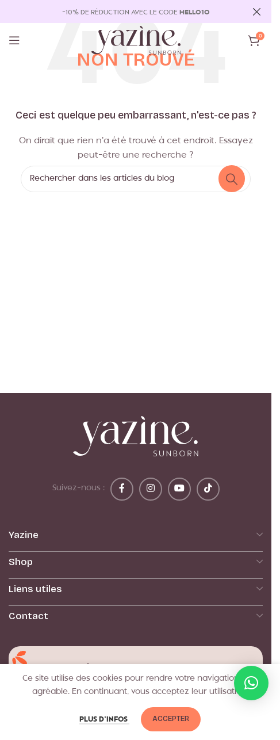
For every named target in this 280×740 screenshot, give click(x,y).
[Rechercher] (136, 179)
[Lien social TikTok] (208, 489)
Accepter (170, 718)
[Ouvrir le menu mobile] (14, 40)
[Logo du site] (136, 40)
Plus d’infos (104, 719)
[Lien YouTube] (179, 489)
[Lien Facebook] (121, 489)
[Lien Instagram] (150, 489)
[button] (251, 683)
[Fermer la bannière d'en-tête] (257, 11)
